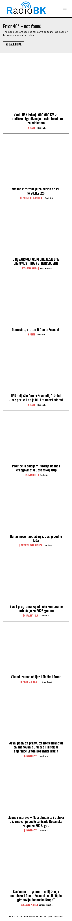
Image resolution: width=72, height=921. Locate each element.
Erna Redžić (46, 268)
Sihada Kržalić (45, 905)
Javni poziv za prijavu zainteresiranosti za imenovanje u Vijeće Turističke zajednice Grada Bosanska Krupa (36, 747)
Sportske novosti (30, 682)
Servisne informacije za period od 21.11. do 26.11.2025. (36, 191)
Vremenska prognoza (31, 545)
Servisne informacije (31, 198)
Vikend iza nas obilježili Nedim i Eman (36, 677)
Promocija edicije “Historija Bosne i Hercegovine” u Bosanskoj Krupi (36, 468)
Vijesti (31, 128)
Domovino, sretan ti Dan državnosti (36, 330)
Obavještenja (31, 615)
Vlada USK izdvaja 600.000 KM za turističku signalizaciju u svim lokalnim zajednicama (36, 119)
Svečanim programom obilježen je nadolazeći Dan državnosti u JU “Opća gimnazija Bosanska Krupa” (36, 896)
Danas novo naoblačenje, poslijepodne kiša (36, 538)
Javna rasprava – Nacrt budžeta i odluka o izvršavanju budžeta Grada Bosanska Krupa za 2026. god (36, 821)
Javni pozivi (31, 756)
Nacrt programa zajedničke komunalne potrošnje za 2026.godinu (36, 608)
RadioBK (41, 128)
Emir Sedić (47, 682)
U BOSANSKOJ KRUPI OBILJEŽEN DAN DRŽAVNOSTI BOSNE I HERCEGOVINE (36, 261)
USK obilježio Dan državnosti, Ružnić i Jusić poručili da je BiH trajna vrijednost (36, 398)
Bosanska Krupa (29, 268)
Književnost (31, 475)
